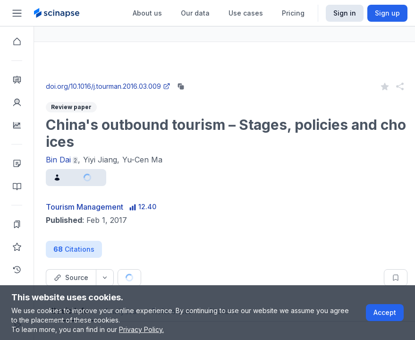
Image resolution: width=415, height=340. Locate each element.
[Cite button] (199, 277)
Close (123, 77)
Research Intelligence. (124, 56)
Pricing (293, 13)
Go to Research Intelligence (201, 77)
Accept (384, 312)
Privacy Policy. (141, 329)
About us (147, 13)
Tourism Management (118, 207)
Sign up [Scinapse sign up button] (387, 13)
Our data (195, 13)
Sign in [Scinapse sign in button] (344, 13)
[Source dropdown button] (139, 277)
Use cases (246, 13)
